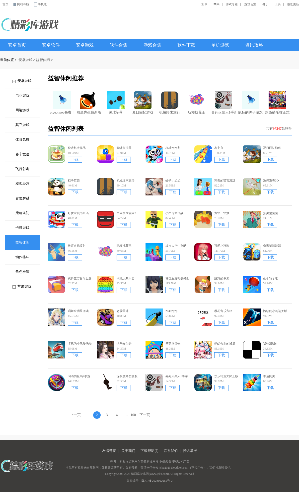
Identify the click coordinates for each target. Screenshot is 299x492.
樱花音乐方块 (223, 311)
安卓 (204, 4)
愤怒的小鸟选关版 (275, 311)
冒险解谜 (22, 198)
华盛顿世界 (124, 148)
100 (133, 415)
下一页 (145, 415)
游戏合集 (250, 4)
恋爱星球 (123, 311)
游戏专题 (232, 4)
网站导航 (23, 4)
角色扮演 (22, 272)
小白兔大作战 (174, 213)
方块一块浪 (221, 213)
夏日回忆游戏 (142, 102)
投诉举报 (190, 451)
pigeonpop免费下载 (62, 102)
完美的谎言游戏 (224, 180)
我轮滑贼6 (270, 343)
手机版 (42, 4)
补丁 (265, 4)
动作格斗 (22, 257)
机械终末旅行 (169, 102)
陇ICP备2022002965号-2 (157, 481)
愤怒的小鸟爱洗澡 (80, 343)
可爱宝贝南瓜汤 (78, 213)
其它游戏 (22, 125)
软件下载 (186, 45)
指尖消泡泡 (270, 213)
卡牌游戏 (22, 228)
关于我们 (128, 451)
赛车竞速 (22, 154)
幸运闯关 (269, 376)
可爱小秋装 (221, 245)
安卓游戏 (85, 45)
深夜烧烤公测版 (127, 376)
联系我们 (171, 451)
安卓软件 (51, 45)
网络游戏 (22, 110)
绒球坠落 (116, 102)
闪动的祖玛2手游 (79, 376)
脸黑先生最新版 (89, 102)
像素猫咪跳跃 (272, 245)
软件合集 (119, 45)
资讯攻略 (254, 45)
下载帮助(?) (149, 451)
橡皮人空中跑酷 (175, 245)
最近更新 (293, 4)
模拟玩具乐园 (126, 278)
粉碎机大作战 (77, 148)
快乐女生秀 (124, 343)
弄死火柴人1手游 (223, 102)
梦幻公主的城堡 (224, 343)
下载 (75, 159)
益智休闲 (43, 60)
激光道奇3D (271, 180)
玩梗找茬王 (196, 102)
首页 (5, 4)
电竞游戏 (22, 95)
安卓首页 (17, 45)
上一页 (75, 415)
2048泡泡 (171, 311)
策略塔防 (22, 213)
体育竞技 (22, 139)
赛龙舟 (218, 148)
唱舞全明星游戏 (78, 311)
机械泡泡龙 (172, 148)
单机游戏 (220, 45)
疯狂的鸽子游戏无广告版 (250, 102)
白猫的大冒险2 (126, 213)
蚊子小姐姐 (172, 180)
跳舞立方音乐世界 (80, 278)
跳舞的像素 (221, 278)
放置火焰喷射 (77, 245)
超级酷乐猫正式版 (277, 102)
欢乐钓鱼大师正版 (226, 376)
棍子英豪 (74, 180)
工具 (278, 4)
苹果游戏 (24, 286)
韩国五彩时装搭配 (177, 278)
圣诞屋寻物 (172, 343)
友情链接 (109, 451)
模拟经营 (22, 183)
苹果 (217, 4)
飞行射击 (22, 169)
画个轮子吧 (270, 278)
